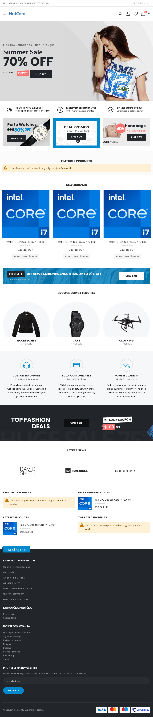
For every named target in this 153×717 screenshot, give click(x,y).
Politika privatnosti (12, 640)
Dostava (7, 647)
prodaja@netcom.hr (19, 599)
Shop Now (16, 138)
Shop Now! (41, 74)
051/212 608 (18, 594)
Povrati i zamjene (11, 651)
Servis (6, 659)
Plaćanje (7, 644)
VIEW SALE (76, 423)
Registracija (9, 614)
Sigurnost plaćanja (12, 636)
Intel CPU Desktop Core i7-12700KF (25, 241)
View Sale (131, 276)
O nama (7, 566)
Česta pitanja (9, 617)
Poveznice (138, 3)
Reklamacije (9, 655)
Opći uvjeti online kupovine (16, 632)
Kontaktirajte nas (21, 566)
